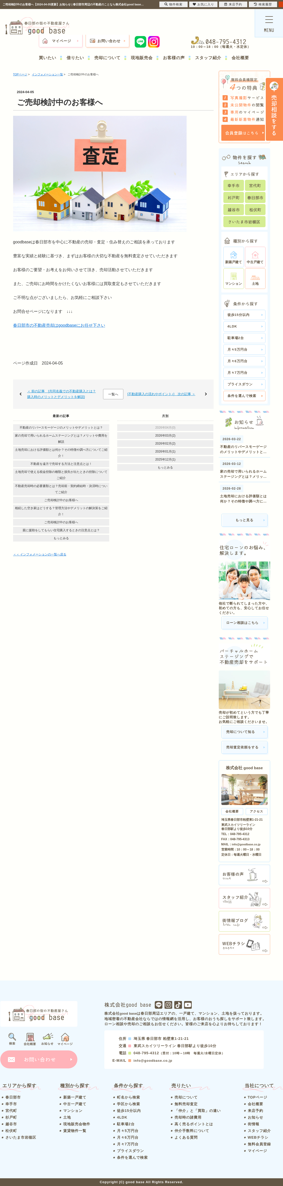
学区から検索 (128, 1104)
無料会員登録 (259, 1144)
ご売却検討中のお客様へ (61, 500)
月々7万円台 (237, 373)
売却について (107, 58)
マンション (73, 1111)
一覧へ (113, 394)
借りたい (75, 58)
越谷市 (11, 1124)
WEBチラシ (258, 1137)
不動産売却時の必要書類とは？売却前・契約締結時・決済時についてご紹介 (61, 489)
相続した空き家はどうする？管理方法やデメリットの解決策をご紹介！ (61, 511)
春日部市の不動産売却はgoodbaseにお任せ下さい (59, 325)
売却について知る (240, 732)
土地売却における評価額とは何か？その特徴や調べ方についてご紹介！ (61, 453)
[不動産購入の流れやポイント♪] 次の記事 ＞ (161, 394)
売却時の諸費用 (188, 1117)
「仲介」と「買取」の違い (198, 1111)
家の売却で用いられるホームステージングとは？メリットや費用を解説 (61, 439)
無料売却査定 (186, 1104)
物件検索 (173, 4)
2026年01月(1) (165, 451)
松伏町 (11, 1131)
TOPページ (258, 1097)
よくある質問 (186, 1137)
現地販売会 (142, 58)
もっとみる (61, 538)
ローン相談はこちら (242, 623)
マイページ (61, 41)
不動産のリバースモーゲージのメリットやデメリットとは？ (61, 427)
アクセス (256, 811)
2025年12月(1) (165, 459)
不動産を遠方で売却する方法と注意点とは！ (61, 464)
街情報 (253, 1124)
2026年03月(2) (165, 435)
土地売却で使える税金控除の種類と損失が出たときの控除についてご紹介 (61, 475)
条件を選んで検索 (241, 396)
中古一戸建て (74, 1104)
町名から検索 (128, 1097)
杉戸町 (11, 1117)
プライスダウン (240, 384)
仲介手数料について (192, 1131)
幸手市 (11, 1104)
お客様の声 (174, 58)
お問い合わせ (109, 41)
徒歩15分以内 (238, 315)
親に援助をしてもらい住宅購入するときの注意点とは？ (61, 530)
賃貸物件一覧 (74, 1131)
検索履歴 (263, 4)
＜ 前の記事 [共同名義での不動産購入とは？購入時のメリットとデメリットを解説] (61, 394)
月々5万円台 (237, 349)
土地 (67, 1117)
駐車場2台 (235, 338)
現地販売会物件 (76, 1124)
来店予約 (255, 1111)
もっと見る (244, 520)
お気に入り (203, 4)
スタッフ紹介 (208, 58)
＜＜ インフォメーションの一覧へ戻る (39, 554)
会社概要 (240, 58)
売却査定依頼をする (242, 747)
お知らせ (255, 1117)
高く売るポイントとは (194, 1124)
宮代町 (11, 1111)
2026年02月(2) (165, 443)
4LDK (232, 326)
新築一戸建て (74, 1097)
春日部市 (13, 1097)
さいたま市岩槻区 (20, 1137)
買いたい (47, 58)
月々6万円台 (237, 361)
